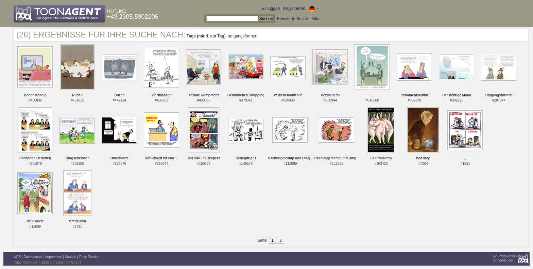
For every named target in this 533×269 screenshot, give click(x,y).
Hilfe (315, 18)
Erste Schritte (89, 257)
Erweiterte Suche (292, 18)
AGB (17, 257)
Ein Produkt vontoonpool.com (505, 258)
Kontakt (70, 257)
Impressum (53, 257)
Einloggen (271, 8)
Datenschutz (32, 257)
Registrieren (294, 8)
